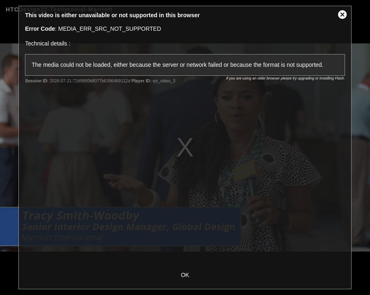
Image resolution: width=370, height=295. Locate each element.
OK (185, 275)
